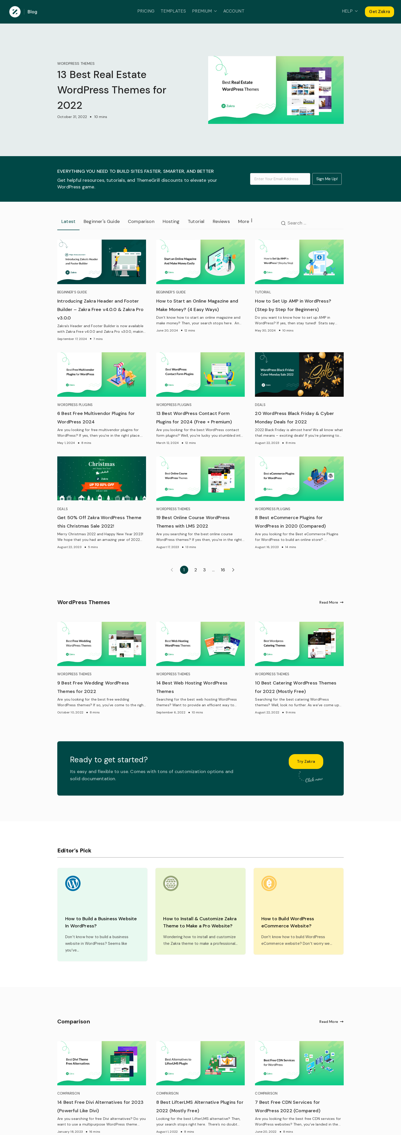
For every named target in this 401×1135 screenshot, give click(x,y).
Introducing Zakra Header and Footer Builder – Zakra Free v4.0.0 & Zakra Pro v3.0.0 (100, 309)
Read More (331, 602)
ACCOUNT (233, 11)
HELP (350, 11)
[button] (214, 11)
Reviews (221, 221)
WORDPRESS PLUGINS (75, 405)
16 (223, 570)
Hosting (171, 221)
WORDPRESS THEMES (76, 63)
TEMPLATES (173, 11)
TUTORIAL (263, 292)
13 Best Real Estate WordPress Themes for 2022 (111, 90)
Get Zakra (379, 11)
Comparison (141, 221)
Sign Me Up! (327, 178)
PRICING (145, 11)
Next (233, 570)
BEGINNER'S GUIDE (72, 292)
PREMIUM (204, 11)
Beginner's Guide (102, 221)
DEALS (260, 405)
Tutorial (196, 221)
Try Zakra (306, 761)
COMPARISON (68, 1093)
